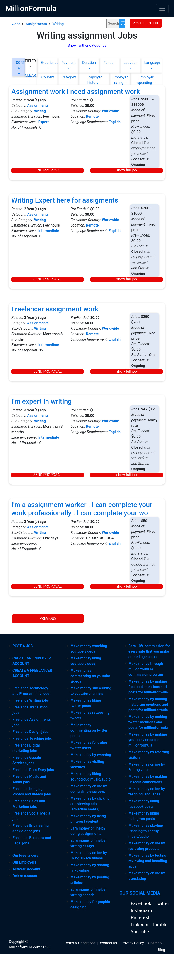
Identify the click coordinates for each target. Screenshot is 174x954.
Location (130, 63)
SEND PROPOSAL (47, 170)
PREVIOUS (47, 618)
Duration (89, 63)
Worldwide (110, 111)
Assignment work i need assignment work (75, 91)
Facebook (141, 903)
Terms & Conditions (80, 943)
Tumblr (159, 924)
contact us (108, 943)
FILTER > (30, 63)
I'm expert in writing (41, 401)
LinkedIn (140, 924)
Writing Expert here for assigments (64, 200)
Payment (68, 63)
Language (151, 63)
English (115, 122)
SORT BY (19, 65)
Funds (109, 63)
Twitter (162, 903)
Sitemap (155, 943)
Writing (58, 24)
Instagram (141, 910)
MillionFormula (31, 8)
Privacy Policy (132, 943)
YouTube (140, 931)
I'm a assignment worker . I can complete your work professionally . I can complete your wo (81, 509)
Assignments (36, 24)
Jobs (16, 24)
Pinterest (140, 917)
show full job (126, 170)
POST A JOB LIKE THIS (147, 23)
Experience (48, 63)
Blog (161, 950)
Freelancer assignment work (54, 309)
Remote (92, 116)
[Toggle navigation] (162, 8)
